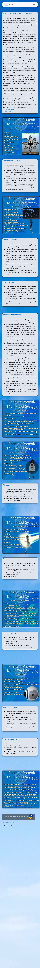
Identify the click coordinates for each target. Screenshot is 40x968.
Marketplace (10, 109)
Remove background (8, 822)
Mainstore (9, 111)
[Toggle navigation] (34, 4)
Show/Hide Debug (7, 825)
